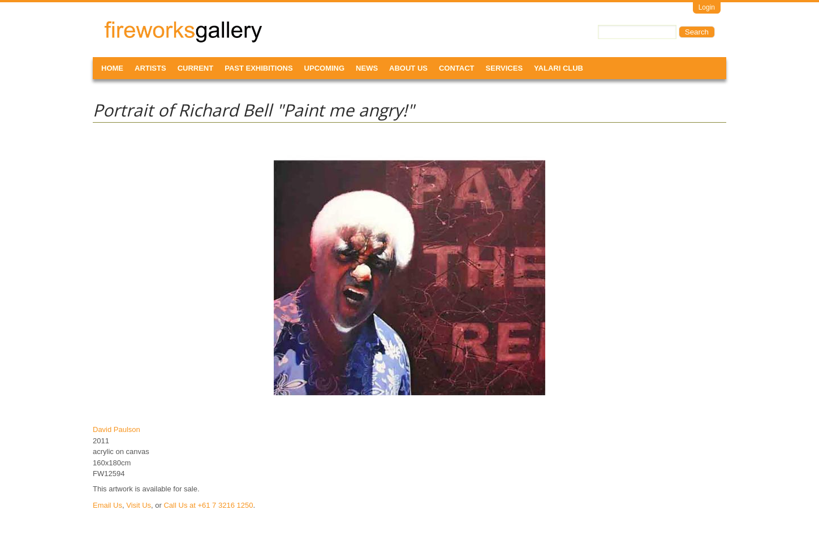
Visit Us (138, 505)
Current (196, 68)
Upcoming (324, 68)
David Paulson (116, 429)
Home (112, 68)
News (367, 68)
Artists (150, 68)
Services (504, 68)
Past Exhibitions (258, 68)
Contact (457, 68)
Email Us (107, 505)
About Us (408, 68)
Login (707, 7)
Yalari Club (558, 68)
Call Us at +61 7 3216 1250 (208, 505)
